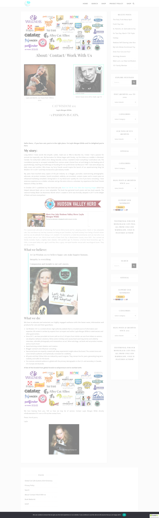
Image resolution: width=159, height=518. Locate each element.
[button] (154, 516)
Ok (124, 515)
